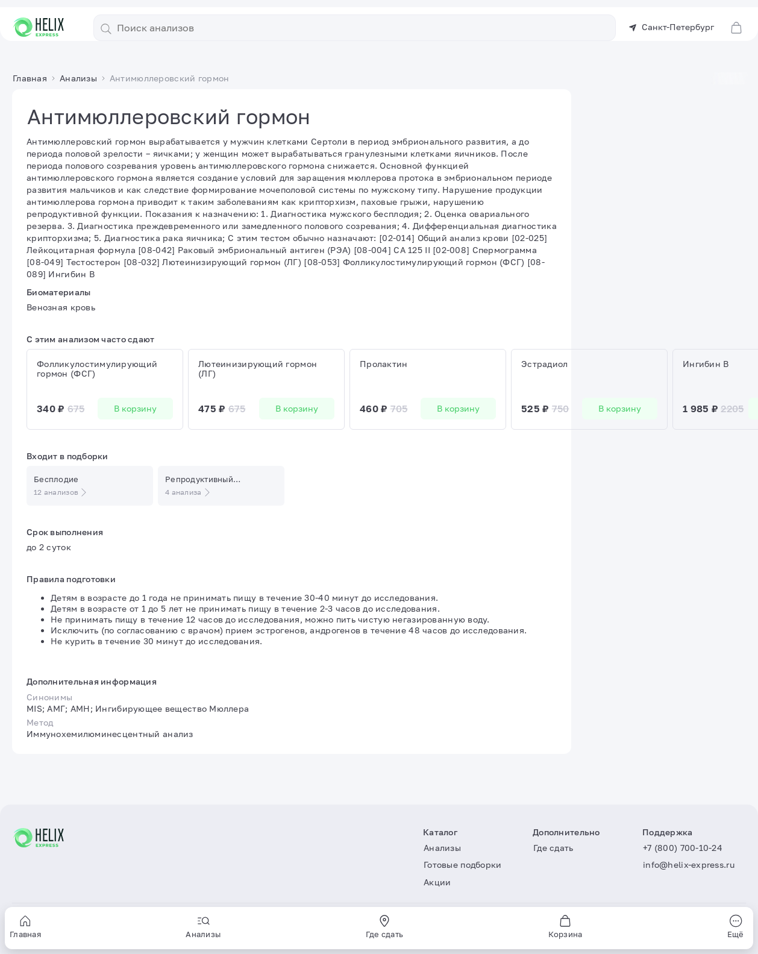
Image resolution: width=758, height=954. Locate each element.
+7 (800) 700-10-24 (682, 848)
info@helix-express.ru (689, 865)
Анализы (252, 48)
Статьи (534, 48)
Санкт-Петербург (671, 19)
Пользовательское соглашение (78, 929)
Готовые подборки (329, 48)
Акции (419, 48)
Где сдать (479, 48)
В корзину (135, 423)
